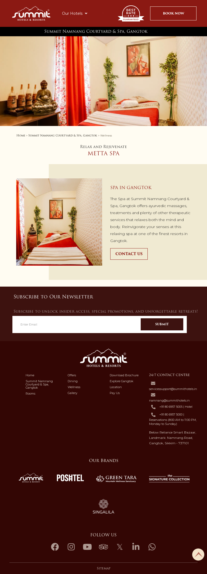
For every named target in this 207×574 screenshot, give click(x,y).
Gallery (72, 393)
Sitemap (104, 568)
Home (20, 135)
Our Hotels (74, 13)
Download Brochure (124, 375)
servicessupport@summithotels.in (173, 389)
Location (116, 387)
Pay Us (115, 393)
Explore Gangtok (121, 381)
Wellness (74, 387)
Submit (162, 324)
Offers (72, 375)
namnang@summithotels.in (169, 400)
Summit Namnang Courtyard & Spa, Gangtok (95, 31)
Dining (73, 381)
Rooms (30, 393)
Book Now (173, 13)
